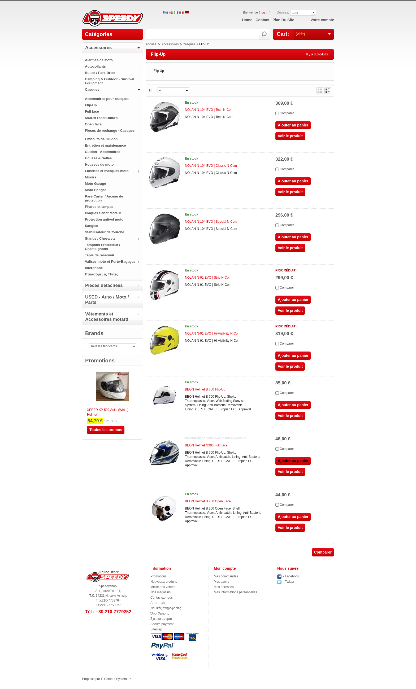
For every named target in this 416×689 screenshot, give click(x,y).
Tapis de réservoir (99, 255)
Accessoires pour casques (107, 99)
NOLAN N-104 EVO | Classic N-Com (211, 166)
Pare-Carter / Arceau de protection (104, 198)
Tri (150, 90)
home (247, 20)
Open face (93, 124)
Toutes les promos (105, 430)
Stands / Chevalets (100, 238)
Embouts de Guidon (101, 139)
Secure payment (162, 624)
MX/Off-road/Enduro (101, 118)
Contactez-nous (161, 597)
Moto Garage (95, 184)
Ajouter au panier (293, 125)
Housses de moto (99, 164)
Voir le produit (290, 136)
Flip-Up (91, 105)
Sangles (91, 226)
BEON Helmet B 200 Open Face (208, 501)
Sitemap (156, 629)
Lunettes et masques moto (107, 171)
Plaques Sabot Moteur (103, 213)
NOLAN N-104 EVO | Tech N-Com (209, 110)
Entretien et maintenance (105, 145)
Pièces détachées (104, 285)
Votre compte (322, 20)
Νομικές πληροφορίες (165, 608)
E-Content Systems (114, 679)
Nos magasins (160, 592)
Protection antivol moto (104, 219)
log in (264, 12)
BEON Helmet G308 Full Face (206, 445)
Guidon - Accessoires (102, 152)
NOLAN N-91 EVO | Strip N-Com (208, 277)
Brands (94, 333)
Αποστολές (158, 603)
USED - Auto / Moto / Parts (107, 300)
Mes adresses (224, 587)
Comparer (287, 113)
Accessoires (98, 47)
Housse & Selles (98, 158)
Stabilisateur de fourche (104, 232)
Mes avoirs (221, 581)
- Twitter (288, 581)
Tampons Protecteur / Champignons (102, 247)
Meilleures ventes (162, 587)
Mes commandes (226, 576)
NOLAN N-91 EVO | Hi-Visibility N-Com (212, 333)
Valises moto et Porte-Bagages (110, 262)
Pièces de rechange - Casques (110, 131)
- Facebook (291, 576)
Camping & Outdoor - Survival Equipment (109, 81)
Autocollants (95, 66)
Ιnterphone (94, 268)
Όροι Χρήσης (159, 613)
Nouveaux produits (163, 581)
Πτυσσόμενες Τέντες (101, 274)
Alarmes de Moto (99, 60)
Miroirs (90, 177)
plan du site (283, 20)
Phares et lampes (99, 207)
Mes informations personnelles (235, 592)
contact (262, 20)
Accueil (151, 44)
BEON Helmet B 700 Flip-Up (205, 389)
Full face (92, 111)
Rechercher (264, 34)
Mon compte (225, 568)
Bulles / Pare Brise (100, 73)
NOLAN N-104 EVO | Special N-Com (211, 221)
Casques (92, 89)
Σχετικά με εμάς (161, 619)
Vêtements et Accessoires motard (106, 316)
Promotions (100, 360)
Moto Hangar (95, 190)
